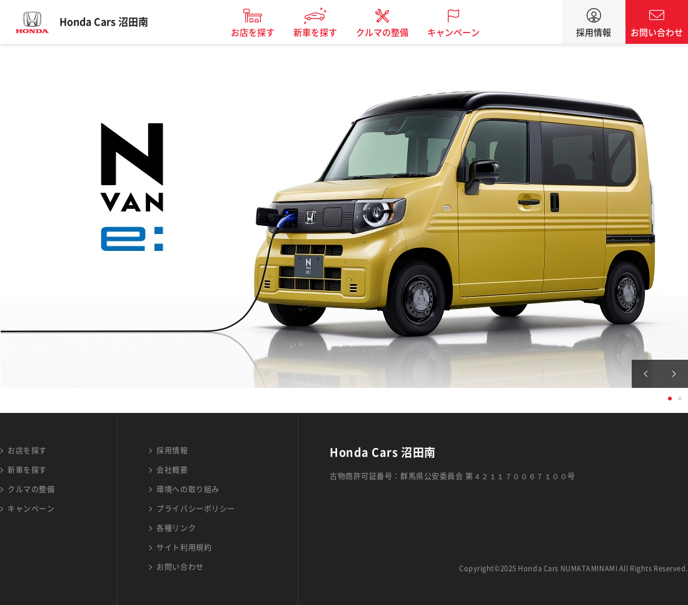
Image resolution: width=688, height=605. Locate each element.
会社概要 (172, 470)
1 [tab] (670, 398)
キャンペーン (465, 32)
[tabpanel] (344, 216)
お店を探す (264, 32)
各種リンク (176, 528)
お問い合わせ (656, 32)
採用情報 (593, 32)
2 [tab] (680, 398)
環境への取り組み (187, 489)
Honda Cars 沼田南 (115, 22)
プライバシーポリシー (195, 508)
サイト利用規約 (183, 547)
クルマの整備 (394, 32)
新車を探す (327, 32)
